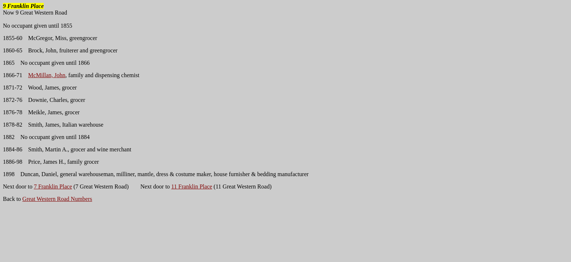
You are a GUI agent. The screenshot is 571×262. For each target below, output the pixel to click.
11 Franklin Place (191, 186)
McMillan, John (46, 75)
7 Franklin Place (53, 186)
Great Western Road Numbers (57, 199)
